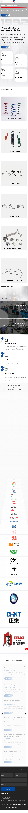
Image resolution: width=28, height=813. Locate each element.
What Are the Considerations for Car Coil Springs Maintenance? (14, 735)
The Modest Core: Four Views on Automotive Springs (13, 684)
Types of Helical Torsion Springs (13, 751)
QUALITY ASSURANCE (20, 323)
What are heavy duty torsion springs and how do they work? (14, 718)
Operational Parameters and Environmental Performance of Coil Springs (14, 701)
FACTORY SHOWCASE (20, 305)
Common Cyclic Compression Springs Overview (15, 667)
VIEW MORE (6, 47)
